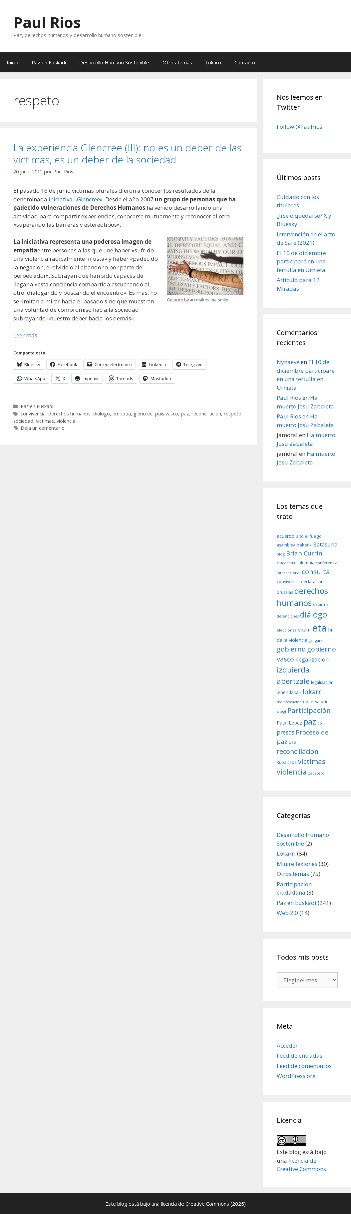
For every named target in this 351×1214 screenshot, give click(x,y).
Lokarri (213, 62)
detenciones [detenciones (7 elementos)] (288, 616)
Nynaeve (288, 362)
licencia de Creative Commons (195, 1203)
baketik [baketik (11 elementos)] (304, 545)
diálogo (101, 413)
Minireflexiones (297, 864)
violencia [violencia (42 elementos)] (292, 772)
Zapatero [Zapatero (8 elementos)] (316, 773)
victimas (45, 421)
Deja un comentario (43, 428)
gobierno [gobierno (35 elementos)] (291, 649)
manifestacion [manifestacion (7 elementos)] (289, 702)
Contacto (244, 62)
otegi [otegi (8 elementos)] (281, 711)
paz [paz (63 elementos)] (309, 721)
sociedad (23, 421)
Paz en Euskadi (49, 62)
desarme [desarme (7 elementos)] (321, 604)
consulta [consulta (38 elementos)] (316, 571)
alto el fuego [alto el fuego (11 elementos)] (309, 536)
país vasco (166, 413)
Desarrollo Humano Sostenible (114, 62)
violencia (66, 421)
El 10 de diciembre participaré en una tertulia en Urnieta (301, 261)
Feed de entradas (299, 1055)
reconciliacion (206, 413)
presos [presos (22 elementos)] (285, 732)
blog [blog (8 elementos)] (281, 553)
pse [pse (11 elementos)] (292, 742)
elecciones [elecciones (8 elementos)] (286, 630)
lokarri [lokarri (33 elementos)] (313, 691)
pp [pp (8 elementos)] (319, 723)
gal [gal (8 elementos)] (311, 640)
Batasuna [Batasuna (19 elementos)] (325, 544)
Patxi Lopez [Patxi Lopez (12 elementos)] (289, 723)
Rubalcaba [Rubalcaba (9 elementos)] (287, 762)
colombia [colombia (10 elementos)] (305, 562)
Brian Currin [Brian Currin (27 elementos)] (304, 553)
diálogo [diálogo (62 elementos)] (313, 614)
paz (185, 413)
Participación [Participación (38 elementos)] (309, 710)
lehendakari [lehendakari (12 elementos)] (289, 692)
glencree (143, 413)
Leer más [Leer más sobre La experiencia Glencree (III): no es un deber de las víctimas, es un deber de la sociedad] (25, 335)
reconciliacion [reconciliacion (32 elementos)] (297, 751)
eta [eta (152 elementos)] (319, 628)
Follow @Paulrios (299, 126)
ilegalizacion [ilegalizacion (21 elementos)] (312, 659)
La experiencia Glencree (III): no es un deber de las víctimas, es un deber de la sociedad (127, 153)
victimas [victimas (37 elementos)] (311, 761)
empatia (122, 413)
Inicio (12, 62)
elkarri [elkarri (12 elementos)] (304, 630)
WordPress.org (296, 1076)
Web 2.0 (287, 913)
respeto (232, 413)
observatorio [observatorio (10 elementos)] (316, 702)
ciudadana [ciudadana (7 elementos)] (286, 562)
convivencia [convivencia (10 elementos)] (288, 581)
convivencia (33, 413)
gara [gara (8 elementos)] (319, 640)
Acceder (287, 1045)
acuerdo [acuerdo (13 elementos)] (286, 536)
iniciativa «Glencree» (76, 199)
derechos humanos (69, 413)
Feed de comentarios (304, 1066)
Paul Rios (47, 22)
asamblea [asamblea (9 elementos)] (286, 545)
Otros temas (177, 62)
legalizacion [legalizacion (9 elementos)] (322, 682)
